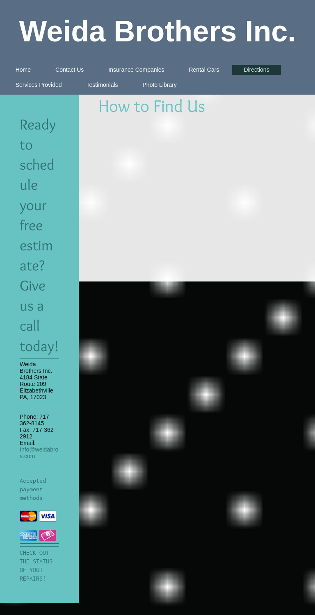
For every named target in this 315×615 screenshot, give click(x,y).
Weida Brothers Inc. (157, 31)
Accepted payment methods (33, 489)
